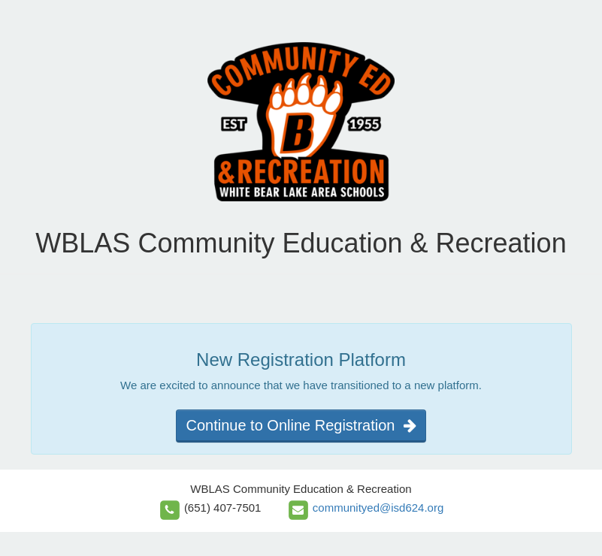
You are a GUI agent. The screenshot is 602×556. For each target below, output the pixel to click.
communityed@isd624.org (378, 507)
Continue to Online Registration (301, 425)
